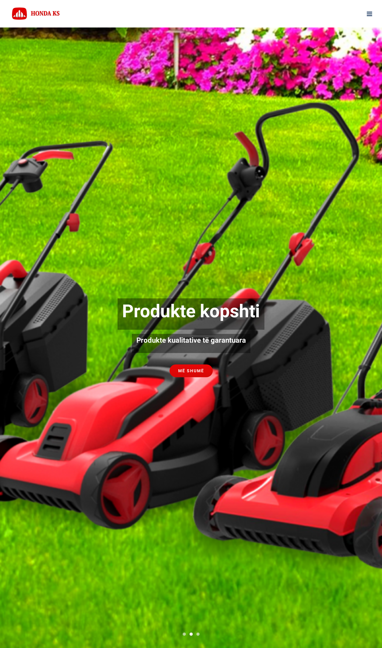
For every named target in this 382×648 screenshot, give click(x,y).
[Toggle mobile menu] (370, 14)
